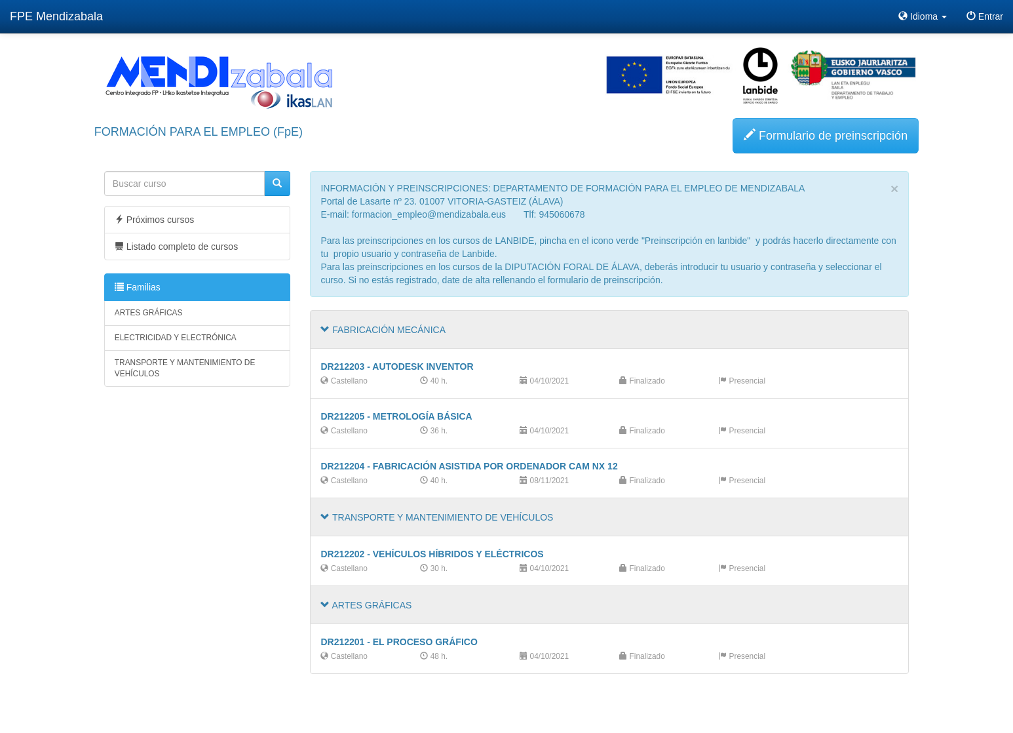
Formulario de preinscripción (826, 135)
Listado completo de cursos (176, 246)
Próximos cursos (154, 219)
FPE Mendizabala (56, 16)
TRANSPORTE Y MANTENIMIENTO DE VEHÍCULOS (185, 368)
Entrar (984, 16)
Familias (138, 287)
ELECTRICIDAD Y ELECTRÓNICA (176, 337)
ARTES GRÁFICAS (149, 312)
